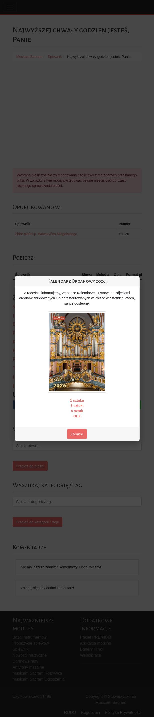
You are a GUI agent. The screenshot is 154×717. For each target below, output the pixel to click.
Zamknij (77, 434)
